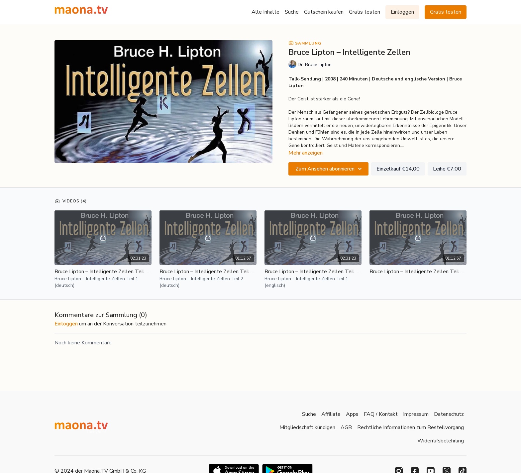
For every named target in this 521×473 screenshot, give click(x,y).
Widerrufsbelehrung (440, 440)
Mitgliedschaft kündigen (307, 427)
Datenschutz (449, 414)
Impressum (416, 414)
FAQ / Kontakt (381, 414)
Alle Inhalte (265, 12)
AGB (346, 427)
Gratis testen (364, 12)
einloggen (66, 323)
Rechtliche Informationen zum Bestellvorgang (410, 427)
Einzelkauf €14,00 (398, 169)
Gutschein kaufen (324, 12)
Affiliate (331, 414)
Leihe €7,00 (447, 169)
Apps (352, 414)
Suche (292, 12)
